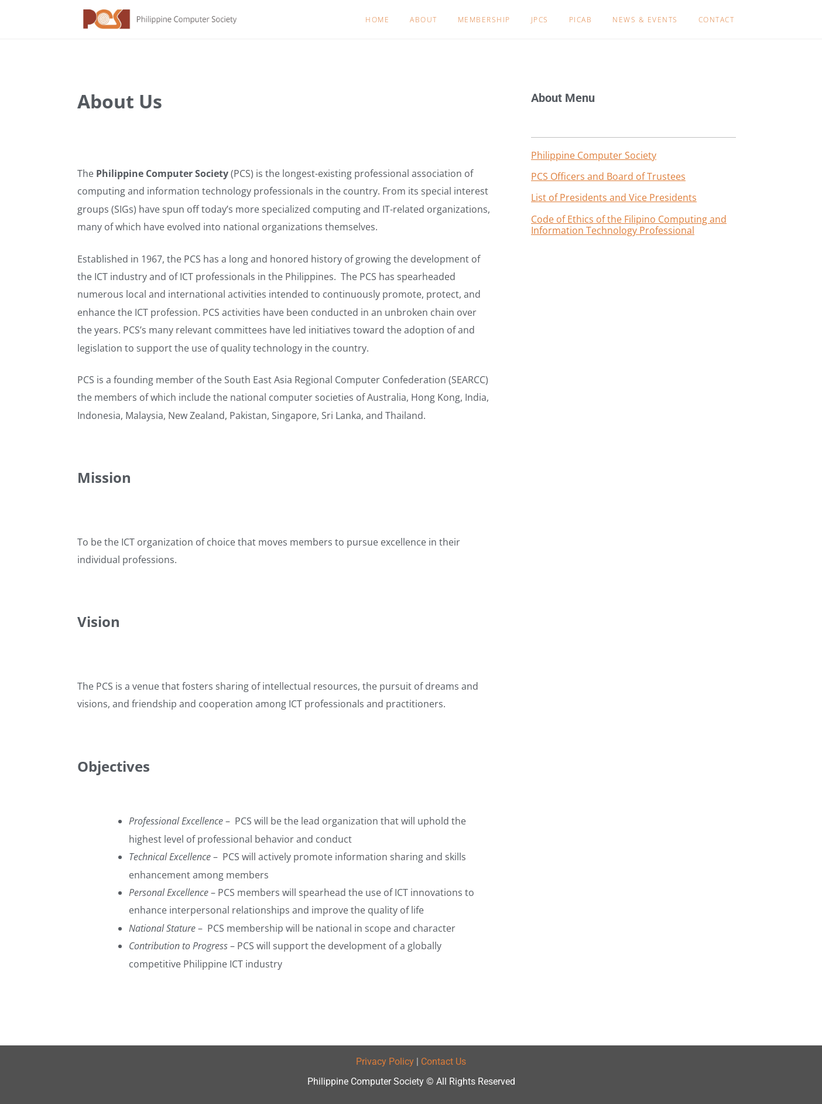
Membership (484, 20)
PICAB (580, 20)
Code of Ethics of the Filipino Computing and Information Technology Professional (629, 225)
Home (377, 20)
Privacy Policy (385, 1061)
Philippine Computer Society (593, 155)
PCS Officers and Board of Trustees (608, 176)
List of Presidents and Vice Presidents (614, 197)
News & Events (645, 20)
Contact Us (443, 1061)
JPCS (540, 20)
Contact (716, 20)
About (423, 20)
